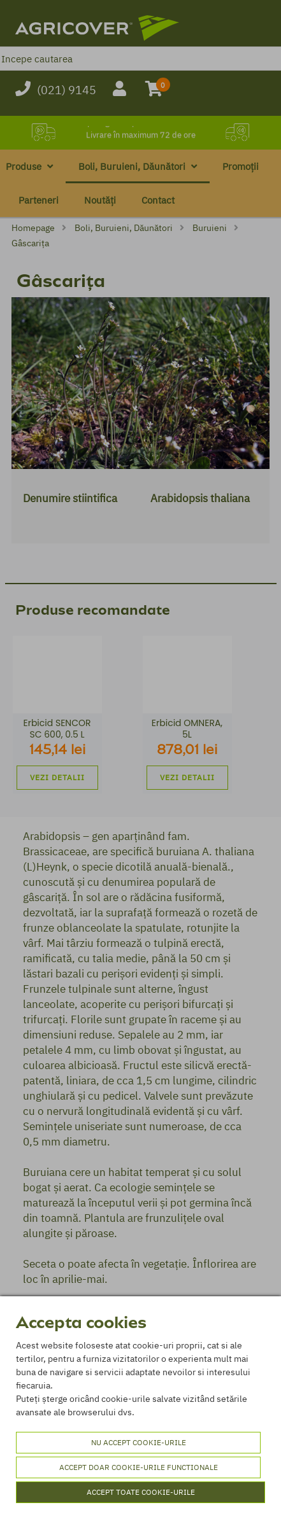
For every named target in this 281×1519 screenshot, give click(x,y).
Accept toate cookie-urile (141, 1492)
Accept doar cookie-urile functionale (138, 1467)
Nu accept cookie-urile (138, 1442)
